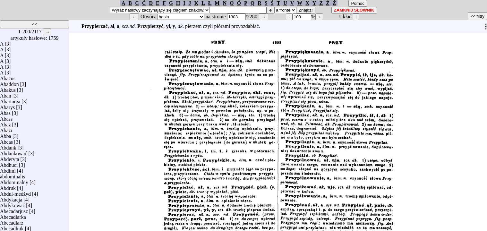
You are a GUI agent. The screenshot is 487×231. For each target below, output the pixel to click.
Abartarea (10, 100)
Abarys (7, 105)
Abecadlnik (12, 227)
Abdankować (13, 152)
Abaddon (9, 82)
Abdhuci (9, 163)
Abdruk (8, 186)
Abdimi (8, 169)
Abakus (8, 88)
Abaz (5, 123)
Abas (5, 111)
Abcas (6, 140)
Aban (5, 94)
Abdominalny (14, 181)
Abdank (8, 146)
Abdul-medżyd (15, 192)
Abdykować (12, 204)
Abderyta (9, 157)
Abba (5, 134)
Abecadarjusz (14, 209)
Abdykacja (11, 198)
